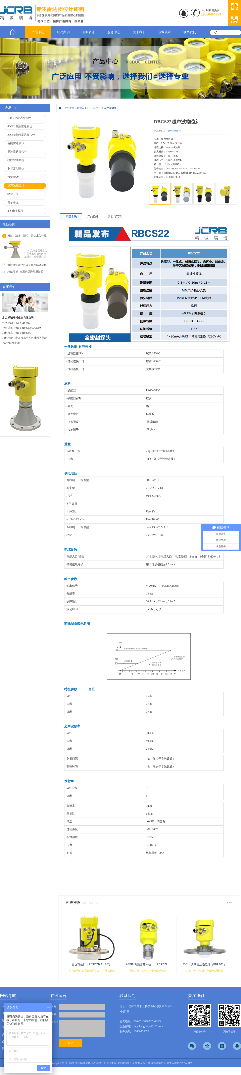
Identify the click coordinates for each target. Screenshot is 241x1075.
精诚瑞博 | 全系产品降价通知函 (25, 271)
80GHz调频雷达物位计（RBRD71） (148, 964)
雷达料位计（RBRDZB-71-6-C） (91, 964)
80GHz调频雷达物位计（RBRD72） (205, 964)
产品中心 (95, 108)
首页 (12, 32)
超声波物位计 (111, 108)
